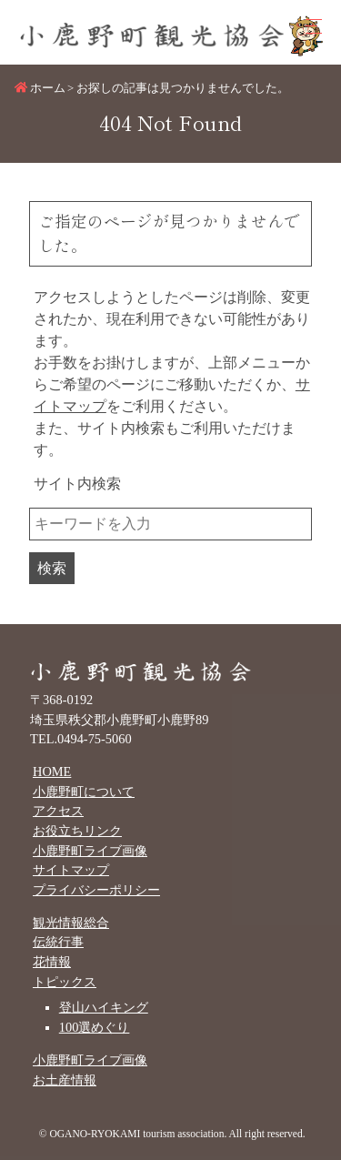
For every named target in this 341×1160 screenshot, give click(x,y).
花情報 (52, 961)
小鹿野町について (84, 791)
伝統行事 (58, 941)
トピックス (64, 981)
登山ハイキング (103, 1007)
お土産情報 (64, 1080)
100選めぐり (94, 1027)
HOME (52, 771)
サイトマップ (71, 869)
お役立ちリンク (77, 830)
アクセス (58, 810)
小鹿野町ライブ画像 (90, 850)
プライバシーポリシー (96, 890)
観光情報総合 (71, 922)
